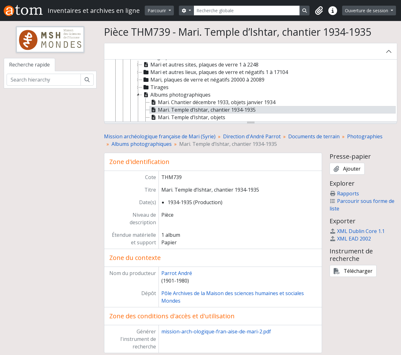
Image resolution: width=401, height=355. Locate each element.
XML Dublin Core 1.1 (357, 231)
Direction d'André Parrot (252, 136)
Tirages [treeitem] (155, 87)
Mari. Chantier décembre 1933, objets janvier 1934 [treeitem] (212, 102)
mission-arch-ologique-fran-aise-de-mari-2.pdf (216, 331)
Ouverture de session (367, 10)
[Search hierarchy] (44, 80)
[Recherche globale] (247, 10)
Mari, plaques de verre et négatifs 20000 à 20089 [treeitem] (203, 79)
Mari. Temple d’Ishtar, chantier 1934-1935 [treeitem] (203, 110)
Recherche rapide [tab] (29, 64)
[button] (319, 11)
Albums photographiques (142, 143)
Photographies (365, 136)
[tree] (250, 91)
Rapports (344, 193)
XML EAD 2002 (350, 238)
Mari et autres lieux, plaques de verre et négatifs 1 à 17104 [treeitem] (215, 72)
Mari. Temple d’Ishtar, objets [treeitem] (187, 117)
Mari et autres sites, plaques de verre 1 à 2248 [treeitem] (200, 64)
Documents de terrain (314, 136)
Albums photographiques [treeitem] (176, 94)
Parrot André (176, 273)
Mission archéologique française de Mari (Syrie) (160, 136)
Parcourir (157, 10)
